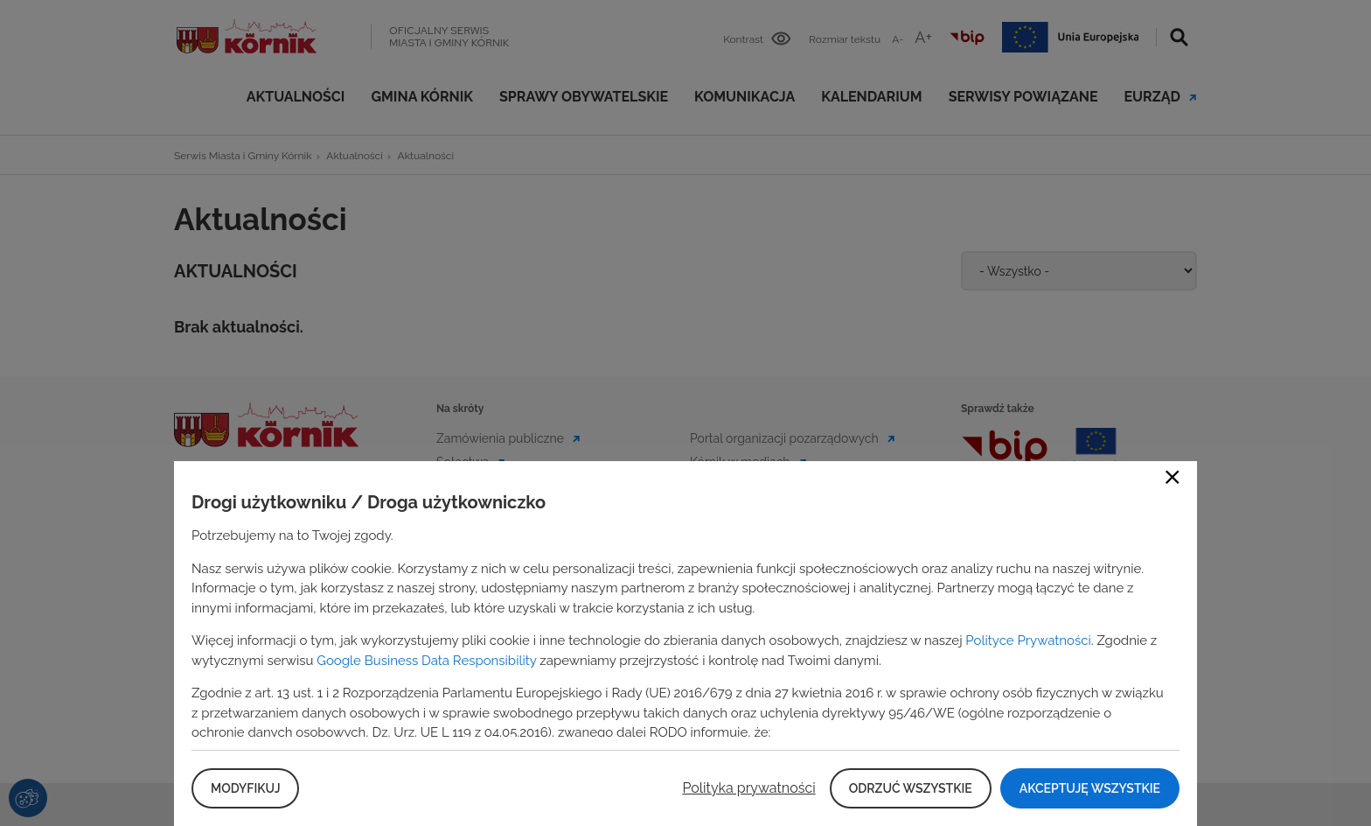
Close (1173, 477)
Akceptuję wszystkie (1090, 788)
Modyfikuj (245, 788)
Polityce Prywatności (1027, 640)
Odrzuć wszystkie (910, 788)
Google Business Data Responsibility (426, 660)
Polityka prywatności (748, 788)
